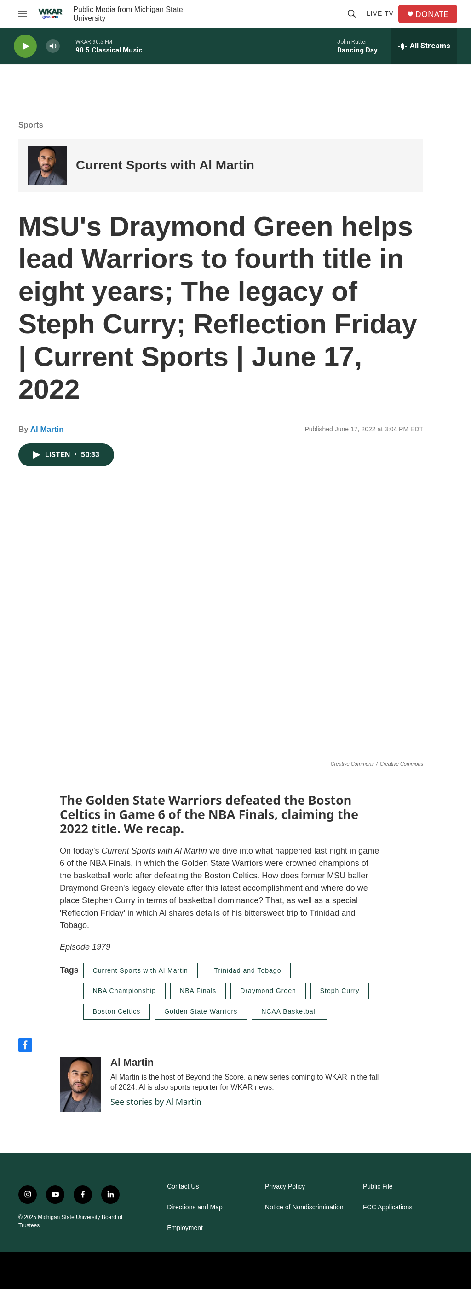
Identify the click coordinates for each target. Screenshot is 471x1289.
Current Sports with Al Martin (165, 165)
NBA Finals (198, 990)
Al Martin (47, 429)
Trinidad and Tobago (247, 970)
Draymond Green (268, 990)
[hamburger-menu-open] (22, 14)
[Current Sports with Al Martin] (47, 165)
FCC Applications (387, 1207)
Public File (378, 1186)
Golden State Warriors (200, 1011)
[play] (25, 46)
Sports (30, 125)
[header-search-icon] (352, 14)
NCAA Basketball (289, 1011)
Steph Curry (340, 990)
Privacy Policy (285, 1186)
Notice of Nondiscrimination (304, 1207)
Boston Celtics (116, 1011)
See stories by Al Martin (155, 1101)
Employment (185, 1228)
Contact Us (183, 1186)
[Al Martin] (80, 1084)
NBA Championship (124, 990)
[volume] (53, 46)
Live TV (380, 13)
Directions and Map (195, 1207)
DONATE (431, 14)
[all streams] (424, 46)
